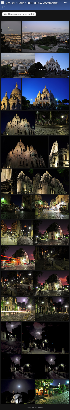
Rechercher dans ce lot (21, 14)
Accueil (10, 3)
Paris (20, 3)
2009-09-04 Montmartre (42, 3)
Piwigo (40, 407)
